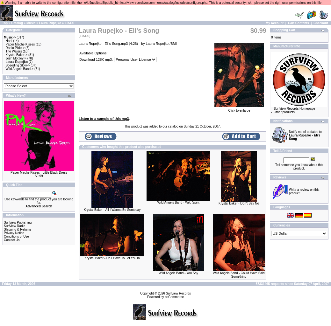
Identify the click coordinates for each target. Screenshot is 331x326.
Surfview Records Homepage (294, 108)
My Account (275, 23)
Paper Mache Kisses (20, 44)
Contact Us (11, 240)
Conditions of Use (16, 236)
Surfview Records (178, 293)
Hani (9, 41)
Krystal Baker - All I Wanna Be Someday (112, 210)
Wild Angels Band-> (20, 69)
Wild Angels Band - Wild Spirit (178, 202)
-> (10, 37)
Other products (284, 112)
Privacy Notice (14, 233)
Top (5, 23)
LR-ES (69, 23)
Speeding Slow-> (18, 65)
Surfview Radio (14, 226)
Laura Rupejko (50, 23)
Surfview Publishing (18, 222)
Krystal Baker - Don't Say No (239, 203)
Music (30, 23)
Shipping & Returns (17, 229)
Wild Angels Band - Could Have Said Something (238, 274)
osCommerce (174, 297)
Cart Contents (298, 23)
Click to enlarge (239, 109)
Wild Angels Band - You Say (178, 273)
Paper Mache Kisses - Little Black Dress (39, 172)
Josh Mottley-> (16, 58)
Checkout (320, 23)
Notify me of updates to (305, 135)
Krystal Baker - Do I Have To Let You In (112, 258)
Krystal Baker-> (17, 55)
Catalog (17, 23)
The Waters (13, 51)
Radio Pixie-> (15, 48)
